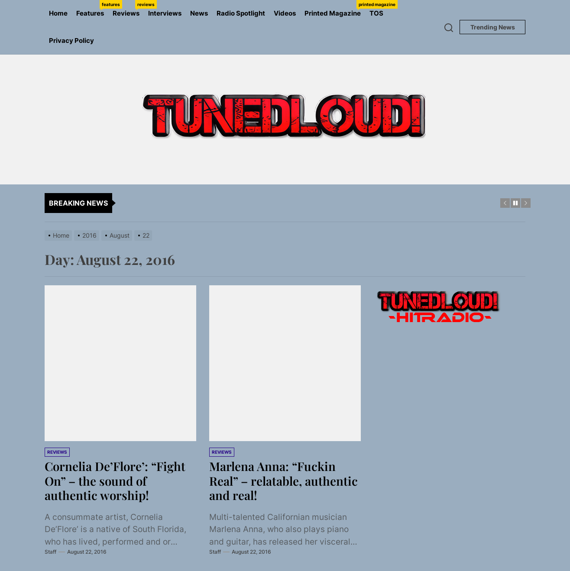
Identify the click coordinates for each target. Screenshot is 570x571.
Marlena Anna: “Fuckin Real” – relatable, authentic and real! (284, 480)
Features (92, 8)
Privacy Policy (71, 40)
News (199, 13)
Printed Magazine (334, 8)
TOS (376, 13)
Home (58, 13)
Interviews (164, 13)
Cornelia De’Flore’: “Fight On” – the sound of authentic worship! (116, 480)
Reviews (128, 8)
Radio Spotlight (241, 13)
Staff (50, 551)
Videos (285, 13)
